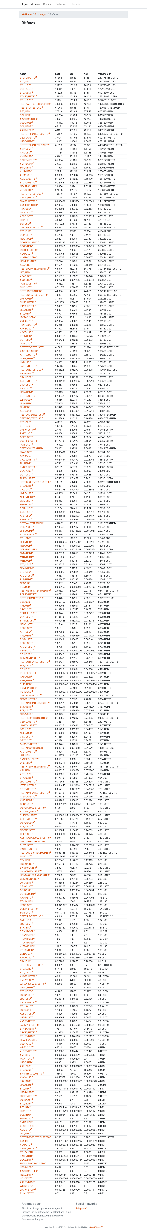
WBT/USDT (26, 373)
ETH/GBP (25, 538)
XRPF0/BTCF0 (27, 1182)
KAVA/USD (26, 1077)
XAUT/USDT (26, 130)
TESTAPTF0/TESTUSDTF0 (34, 703)
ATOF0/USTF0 (27, 751)
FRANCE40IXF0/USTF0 (32, 1163)
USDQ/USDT (26, 987)
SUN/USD (25, 856)
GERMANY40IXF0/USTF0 (33, 841)
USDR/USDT (26, 1092)
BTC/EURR (25, 1103)
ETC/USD (25, 313)
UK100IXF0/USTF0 (30, 871)
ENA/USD (25, 452)
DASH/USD (26, 298)
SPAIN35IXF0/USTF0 (31, 1073)
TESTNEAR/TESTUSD (31, 598)
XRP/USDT (25, 149)
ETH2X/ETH (26, 1152)
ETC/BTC (25, 1088)
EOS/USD (25, 729)
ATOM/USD (26, 575)
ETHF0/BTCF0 (27, 1036)
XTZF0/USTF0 (27, 796)
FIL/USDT (25, 463)
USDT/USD (26, 89)
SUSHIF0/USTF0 (29, 441)
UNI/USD (24, 362)
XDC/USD (25, 280)
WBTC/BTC (26, 1186)
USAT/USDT (26, 527)
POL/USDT (25, 826)
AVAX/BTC (25, 1141)
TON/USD (25, 343)
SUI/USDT (25, 287)
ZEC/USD (25, 111)
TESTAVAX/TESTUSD (31, 448)
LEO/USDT (25, 309)
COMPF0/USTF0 (29, 909)
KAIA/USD (25, 676)
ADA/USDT (26, 265)
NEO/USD (25, 583)
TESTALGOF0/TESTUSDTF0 (35, 1137)
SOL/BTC (25, 1114)
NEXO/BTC (26, 1174)
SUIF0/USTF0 (27, 302)
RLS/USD (25, 587)
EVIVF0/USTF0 (28, 867)
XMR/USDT (26, 163)
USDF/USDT (26, 1017)
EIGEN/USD (26, 864)
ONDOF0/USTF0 (28, 744)
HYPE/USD (26, 504)
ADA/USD (25, 276)
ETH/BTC (25, 927)
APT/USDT (25, 774)
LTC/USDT (25, 212)
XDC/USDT (26, 216)
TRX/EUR (25, 961)
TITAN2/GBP (27, 931)
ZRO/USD (25, 388)
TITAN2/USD (27, 935)
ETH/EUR (25, 426)
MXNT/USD (26, 1058)
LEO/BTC (25, 1133)
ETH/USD (25, 85)
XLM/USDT (26, 253)
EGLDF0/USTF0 (28, 250)
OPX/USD (25, 763)
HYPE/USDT (26, 493)
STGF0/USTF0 (27, 182)
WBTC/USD (26, 1047)
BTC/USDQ (26, 991)
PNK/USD (25, 433)
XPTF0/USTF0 (27, 1002)
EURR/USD (25, 1118)
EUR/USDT (25, 167)
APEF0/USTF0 (27, 819)
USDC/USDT (26, 141)
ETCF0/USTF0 (27, 534)
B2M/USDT (26, 639)
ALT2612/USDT (28, 811)
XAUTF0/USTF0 (28, 119)
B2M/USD (25, 519)
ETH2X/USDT (27, 1028)
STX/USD (25, 860)
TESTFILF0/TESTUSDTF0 (33, 718)
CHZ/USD (25, 489)
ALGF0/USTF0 (27, 1051)
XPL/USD (25, 770)
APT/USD (25, 631)
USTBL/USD (26, 950)
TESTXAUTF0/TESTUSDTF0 (35, 104)
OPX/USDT (26, 834)
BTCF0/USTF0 (27, 77)
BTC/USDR (25, 1070)
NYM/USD (25, 545)
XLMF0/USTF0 (28, 257)
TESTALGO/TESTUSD (31, 748)
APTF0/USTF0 (27, 354)
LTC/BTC (24, 1111)
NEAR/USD (26, 238)
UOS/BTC (25, 1178)
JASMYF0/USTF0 (29, 1025)
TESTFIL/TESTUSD (30, 695)
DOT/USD (25, 339)
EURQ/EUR (25, 714)
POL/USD (25, 710)
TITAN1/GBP (27, 938)
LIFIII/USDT (26, 530)
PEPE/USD (25, 691)
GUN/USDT (26, 804)
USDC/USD (26, 122)
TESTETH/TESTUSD (30, 193)
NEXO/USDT (26, 497)
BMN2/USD (26, 980)
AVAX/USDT (26, 456)
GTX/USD (25, 740)
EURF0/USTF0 (27, 1096)
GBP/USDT (26, 437)
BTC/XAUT (25, 972)
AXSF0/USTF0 (27, 1021)
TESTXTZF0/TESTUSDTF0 (34, 766)
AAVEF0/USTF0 (28, 351)
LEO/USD (25, 272)
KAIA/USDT (26, 800)
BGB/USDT (26, 643)
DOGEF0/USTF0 (28, 242)
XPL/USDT (25, 635)
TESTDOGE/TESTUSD (31, 414)
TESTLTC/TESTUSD (30, 291)
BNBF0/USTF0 (27, 467)
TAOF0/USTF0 (27, 366)
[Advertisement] (73, 49)
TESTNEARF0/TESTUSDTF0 (35, 590)
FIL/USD (24, 407)
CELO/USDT (26, 886)
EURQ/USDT (26, 822)
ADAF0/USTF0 (27, 178)
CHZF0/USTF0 (27, 459)
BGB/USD (25, 628)
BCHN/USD (26, 508)
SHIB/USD (25, 684)
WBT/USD (25, 399)
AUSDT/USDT (27, 1126)
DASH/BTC (26, 1156)
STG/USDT (25, 564)
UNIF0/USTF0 (27, 429)
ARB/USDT (26, 512)
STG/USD (25, 572)
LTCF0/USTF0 (27, 317)
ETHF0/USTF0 (27, 96)
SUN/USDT (26, 912)
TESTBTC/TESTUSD (30, 107)
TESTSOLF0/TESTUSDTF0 (34, 268)
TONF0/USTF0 (27, 283)
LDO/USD (25, 998)
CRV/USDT (26, 617)
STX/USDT (25, 777)
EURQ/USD (26, 1010)
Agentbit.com (31, 4)
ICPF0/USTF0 (27, 306)
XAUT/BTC (25, 897)
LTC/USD (24, 220)
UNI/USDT (25, 235)
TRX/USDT (25, 377)
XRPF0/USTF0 (27, 197)
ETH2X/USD (26, 901)
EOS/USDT (25, 665)
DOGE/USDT (26, 358)
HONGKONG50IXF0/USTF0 (34, 875)
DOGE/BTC (26, 1159)
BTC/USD (25, 81)
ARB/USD (25, 515)
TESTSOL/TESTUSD (30, 227)
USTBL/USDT (27, 894)
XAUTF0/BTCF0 (28, 1171)
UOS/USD (25, 905)
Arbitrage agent (32, 1204)
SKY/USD (25, 602)
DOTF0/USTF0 (27, 396)
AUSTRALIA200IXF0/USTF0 (35, 837)
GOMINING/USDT (29, 658)
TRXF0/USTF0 (27, 324)
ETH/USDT (26, 100)
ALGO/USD (26, 411)
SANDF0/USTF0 (28, 759)
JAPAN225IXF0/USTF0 (32, 983)
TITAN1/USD (27, 942)
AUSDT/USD (26, 1013)
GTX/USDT (26, 736)
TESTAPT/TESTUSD (30, 916)
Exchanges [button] (62, 4)
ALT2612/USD (27, 946)
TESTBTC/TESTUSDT (31, 347)
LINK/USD (25, 403)
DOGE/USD (26, 246)
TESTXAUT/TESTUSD (31, 523)
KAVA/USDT (26, 957)
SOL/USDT (25, 126)
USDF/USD (25, 1043)
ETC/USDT (25, 485)
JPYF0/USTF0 (27, 725)
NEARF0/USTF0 (28, 186)
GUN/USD (25, 953)
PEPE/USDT (26, 650)
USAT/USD (25, 470)
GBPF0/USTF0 (27, 721)
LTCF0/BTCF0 (27, 1189)
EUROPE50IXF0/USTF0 (32, 807)
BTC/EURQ (25, 968)
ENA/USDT (26, 500)
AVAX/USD (26, 321)
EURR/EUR (25, 1099)
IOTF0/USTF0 (27, 785)
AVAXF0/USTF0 (28, 205)
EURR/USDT (26, 995)
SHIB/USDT (26, 680)
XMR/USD (25, 171)
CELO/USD (25, 890)
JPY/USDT (25, 1084)
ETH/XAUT (26, 1006)
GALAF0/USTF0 (28, 549)
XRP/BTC (25, 1066)
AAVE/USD (25, 332)
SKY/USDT (25, 706)
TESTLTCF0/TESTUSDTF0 (34, 295)
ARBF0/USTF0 (27, 381)
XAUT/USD (26, 156)
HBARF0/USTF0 (28, 1040)
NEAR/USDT (26, 568)
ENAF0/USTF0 (27, 201)
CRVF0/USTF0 (27, 1032)
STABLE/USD (27, 620)
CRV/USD (25, 609)
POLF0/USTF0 (27, 594)
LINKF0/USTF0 (28, 261)
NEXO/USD (26, 733)
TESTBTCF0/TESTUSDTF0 (34, 145)
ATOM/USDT (27, 646)
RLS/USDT (25, 579)
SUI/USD (24, 223)
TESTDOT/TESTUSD (30, 369)
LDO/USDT (25, 924)
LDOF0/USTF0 (27, 781)
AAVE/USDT (26, 328)
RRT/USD (25, 605)
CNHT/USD (26, 1122)
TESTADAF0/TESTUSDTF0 (34, 792)
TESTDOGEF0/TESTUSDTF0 (35, 852)
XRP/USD (25, 152)
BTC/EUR (25, 231)
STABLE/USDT (27, 613)
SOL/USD (25, 115)
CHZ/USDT (26, 845)
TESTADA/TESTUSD (30, 418)
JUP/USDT (25, 882)
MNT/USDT (26, 557)
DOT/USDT (26, 474)
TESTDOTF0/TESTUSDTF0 (34, 661)
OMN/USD (25, 920)
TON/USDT (26, 444)
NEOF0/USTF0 (27, 699)
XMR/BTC (25, 1055)
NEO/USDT (26, 624)
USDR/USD (26, 1167)
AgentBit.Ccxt (95, 1227)
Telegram (81, 1208)
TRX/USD (25, 208)
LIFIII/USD (25, 542)
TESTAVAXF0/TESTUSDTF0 (35, 482)
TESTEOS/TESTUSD (30, 965)
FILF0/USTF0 (27, 478)
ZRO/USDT (26, 384)
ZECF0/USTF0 (27, 137)
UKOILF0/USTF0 (28, 849)
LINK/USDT (26, 392)
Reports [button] (76, 4)
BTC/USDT (25, 92)
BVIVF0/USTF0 (28, 688)
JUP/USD (25, 755)
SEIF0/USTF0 (27, 789)
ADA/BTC (25, 1129)
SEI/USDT (25, 654)
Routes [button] (47, 4)
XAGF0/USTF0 (27, 976)
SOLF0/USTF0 (27, 160)
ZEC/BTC (25, 1107)
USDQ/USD (26, 1062)
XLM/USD (25, 175)
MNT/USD (25, 560)
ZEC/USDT (25, 190)
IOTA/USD (25, 336)
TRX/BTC (25, 1081)
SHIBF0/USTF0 (28, 815)
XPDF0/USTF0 (27, 1148)
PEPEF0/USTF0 (28, 673)
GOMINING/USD (28, 879)
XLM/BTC (25, 1144)
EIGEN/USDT (27, 830)
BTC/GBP (25, 422)
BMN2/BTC (26, 1193)
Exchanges (41, 14)
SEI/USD (24, 669)
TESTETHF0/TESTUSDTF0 (34, 134)
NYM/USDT (26, 553)
